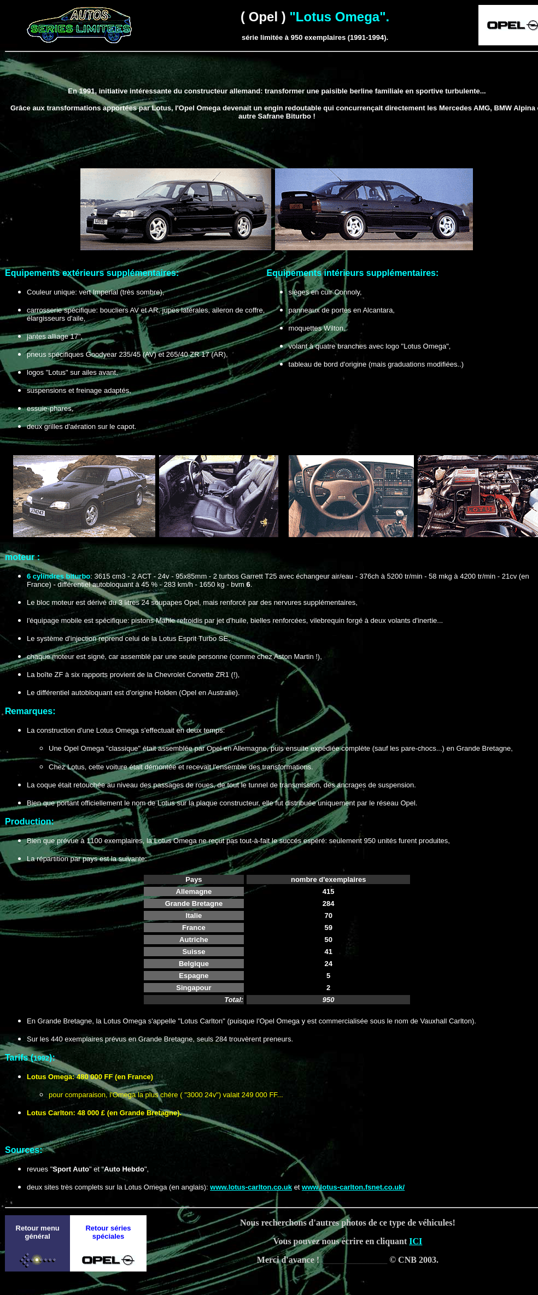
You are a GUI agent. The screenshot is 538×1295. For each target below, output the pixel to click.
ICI (415, 1241)
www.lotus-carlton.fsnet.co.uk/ (353, 1187)
